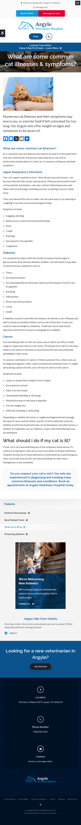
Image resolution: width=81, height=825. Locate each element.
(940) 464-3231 (41, 7)
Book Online (27, 13)
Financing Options (14, 534)
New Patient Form (14, 520)
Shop (35, 36)
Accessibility (23, 799)
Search (52, 799)
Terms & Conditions (39, 799)
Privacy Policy (9, 799)
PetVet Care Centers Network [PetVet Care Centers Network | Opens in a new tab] (44, 813)
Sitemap (61, 799)
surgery (47, 428)
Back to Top (72, 799)
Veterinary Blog (13, 527)
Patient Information (15, 513)
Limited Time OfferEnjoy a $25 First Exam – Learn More (39, 46)
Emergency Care (51, 13)
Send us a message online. (40, 761)
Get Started (40, 666)
